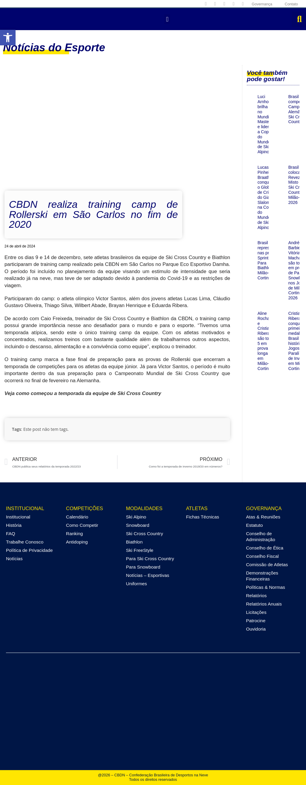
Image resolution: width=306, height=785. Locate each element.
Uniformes (136, 583)
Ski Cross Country (144, 533)
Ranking (74, 533)
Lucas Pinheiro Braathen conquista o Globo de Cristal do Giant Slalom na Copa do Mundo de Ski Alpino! (267, 197)
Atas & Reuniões (263, 516)
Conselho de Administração (260, 536)
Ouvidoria (256, 628)
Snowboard (137, 525)
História (14, 525)
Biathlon (134, 541)
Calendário (77, 516)
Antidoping (77, 541)
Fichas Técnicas (202, 516)
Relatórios (256, 595)
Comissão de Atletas (267, 564)
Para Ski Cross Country (150, 558)
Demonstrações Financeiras (262, 575)
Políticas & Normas (265, 587)
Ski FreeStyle (140, 550)
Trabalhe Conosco (24, 541)
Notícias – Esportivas (147, 575)
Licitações (256, 612)
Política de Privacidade (29, 550)
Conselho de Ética (264, 547)
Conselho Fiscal (262, 556)
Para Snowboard (143, 566)
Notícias (14, 558)
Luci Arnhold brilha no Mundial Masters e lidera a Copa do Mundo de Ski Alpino (265, 124)
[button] (8, 37)
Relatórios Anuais (264, 603)
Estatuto (254, 525)
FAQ (10, 533)
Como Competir (82, 525)
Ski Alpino (136, 516)
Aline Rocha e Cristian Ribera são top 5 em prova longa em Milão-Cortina (265, 341)
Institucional (18, 516)
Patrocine (255, 620)
